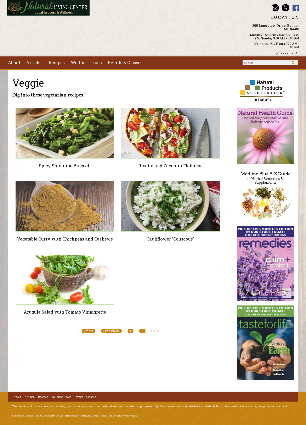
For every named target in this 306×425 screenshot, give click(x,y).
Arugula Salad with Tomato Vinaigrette (65, 312)
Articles (34, 62)
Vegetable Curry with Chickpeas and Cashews (65, 239)
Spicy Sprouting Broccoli (65, 166)
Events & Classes (125, 62)
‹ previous (111, 331)
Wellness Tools (86, 62)
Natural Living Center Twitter (285, 7)
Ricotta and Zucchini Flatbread (170, 166)
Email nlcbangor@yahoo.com (275, 7)
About (14, 62)
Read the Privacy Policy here (122, 415)
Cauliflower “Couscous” (170, 239)
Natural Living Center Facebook (295, 7)
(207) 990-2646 (287, 53)
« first (88, 331)
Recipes (57, 62)
